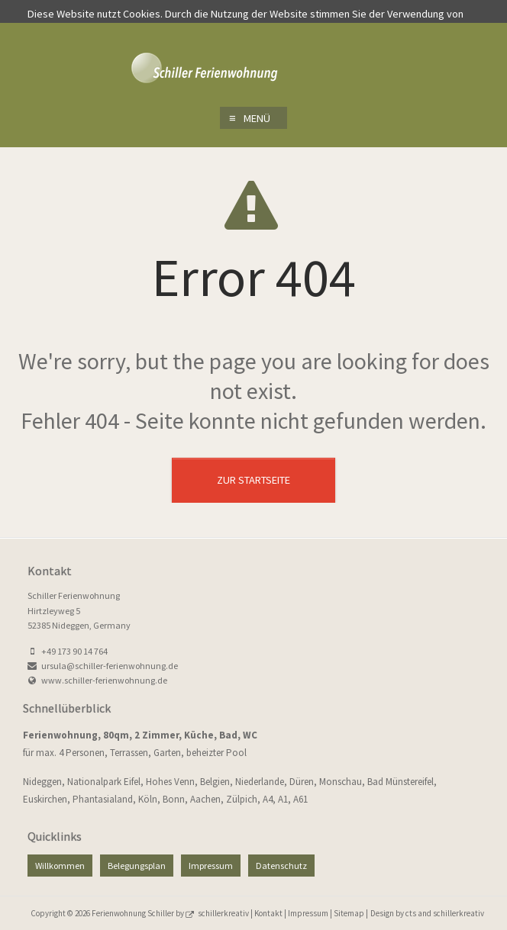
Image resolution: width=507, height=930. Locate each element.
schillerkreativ (224, 913)
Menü (249, 118)
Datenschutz (281, 865)
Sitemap (349, 913)
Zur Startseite (253, 480)
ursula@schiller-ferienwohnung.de (109, 665)
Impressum (211, 865)
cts (411, 913)
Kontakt (268, 913)
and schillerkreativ (451, 913)
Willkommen (60, 865)
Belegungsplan (137, 865)
